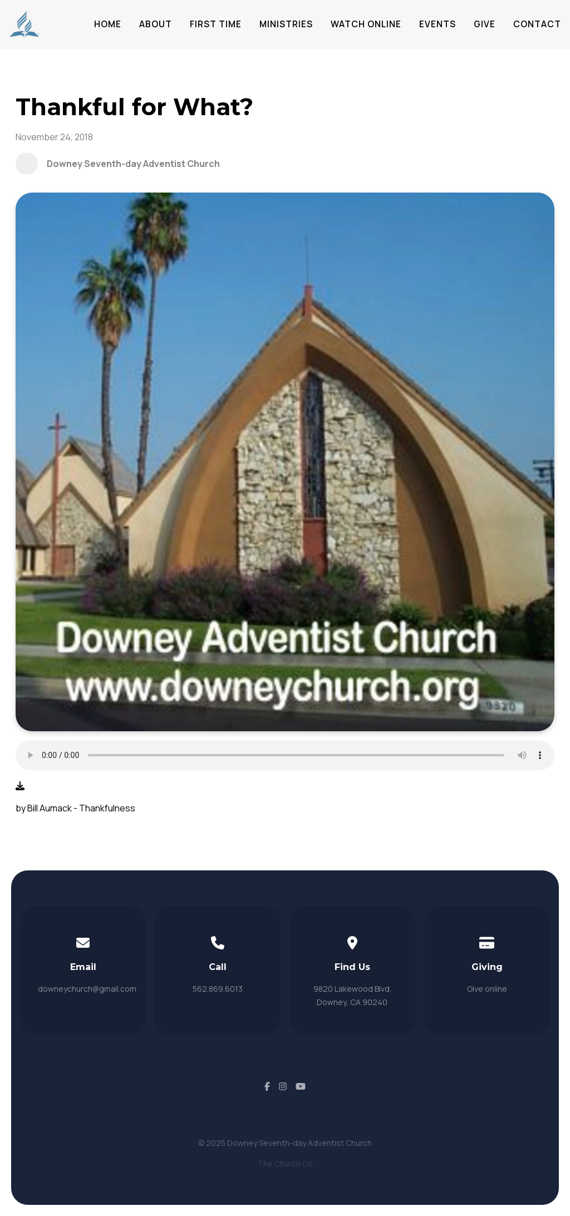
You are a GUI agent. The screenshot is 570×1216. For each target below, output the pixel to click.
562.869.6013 (218, 988)
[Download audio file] (20, 785)
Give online (487, 988)
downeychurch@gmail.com (87, 988)
